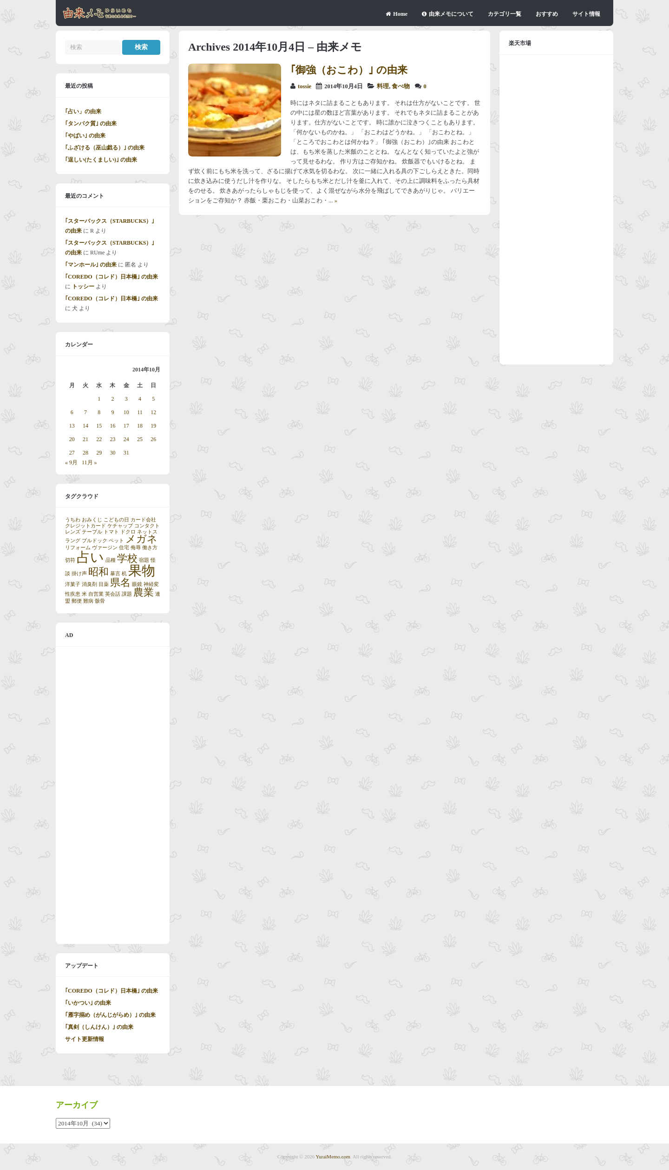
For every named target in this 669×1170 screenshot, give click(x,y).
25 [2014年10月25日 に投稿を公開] (140, 439)
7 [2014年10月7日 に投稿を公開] (85, 412)
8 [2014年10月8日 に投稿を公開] (99, 412)
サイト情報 (586, 14)
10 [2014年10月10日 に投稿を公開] (126, 412)
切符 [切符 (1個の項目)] (70, 560)
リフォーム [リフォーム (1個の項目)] (78, 547)
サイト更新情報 (84, 1039)
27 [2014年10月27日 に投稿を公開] (72, 452)
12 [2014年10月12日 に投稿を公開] (153, 412)
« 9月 (71, 462)
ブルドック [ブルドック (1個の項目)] (94, 540)
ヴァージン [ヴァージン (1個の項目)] (105, 547)
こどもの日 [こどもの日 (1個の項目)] (116, 519)
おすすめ (547, 14)
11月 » (89, 462)
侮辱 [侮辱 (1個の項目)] (136, 547)
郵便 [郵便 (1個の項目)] (77, 601)
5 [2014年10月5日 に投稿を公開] (153, 399)
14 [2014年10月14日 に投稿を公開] (85, 425)
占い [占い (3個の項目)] (90, 557)
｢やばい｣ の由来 (85, 135)
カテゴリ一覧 (504, 14)
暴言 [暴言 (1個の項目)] (115, 573)
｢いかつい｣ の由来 (88, 1003)
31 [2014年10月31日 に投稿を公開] (126, 452)
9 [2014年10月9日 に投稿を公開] (112, 412)
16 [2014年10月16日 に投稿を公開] (112, 425)
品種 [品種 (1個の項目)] (110, 560)
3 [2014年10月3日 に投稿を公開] (126, 399)
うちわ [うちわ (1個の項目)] (72, 519)
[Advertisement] (112, 795)
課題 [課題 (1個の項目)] (127, 594)
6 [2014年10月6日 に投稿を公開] (72, 412)
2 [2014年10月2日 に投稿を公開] (112, 399)
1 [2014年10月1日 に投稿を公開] (99, 399)
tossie (304, 86)
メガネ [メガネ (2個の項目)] (141, 539)
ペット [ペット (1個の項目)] (116, 540)
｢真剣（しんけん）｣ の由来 (99, 1027)
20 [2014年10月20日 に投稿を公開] (72, 439)
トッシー (83, 286)
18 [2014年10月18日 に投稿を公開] (140, 425)
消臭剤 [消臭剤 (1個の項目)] (89, 584)
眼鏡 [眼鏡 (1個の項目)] (137, 584)
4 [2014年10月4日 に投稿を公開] (139, 399)
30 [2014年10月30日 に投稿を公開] (112, 452)
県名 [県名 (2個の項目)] (120, 582)
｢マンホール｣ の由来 (91, 264)
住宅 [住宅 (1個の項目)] (124, 547)
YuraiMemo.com (333, 1156)
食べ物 (401, 86)
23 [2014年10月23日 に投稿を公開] (112, 439)
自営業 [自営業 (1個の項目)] (96, 594)
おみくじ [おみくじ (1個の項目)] (92, 519)
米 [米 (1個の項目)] (84, 594)
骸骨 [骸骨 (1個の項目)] (100, 601)
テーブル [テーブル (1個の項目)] (92, 531)
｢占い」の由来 (83, 111)
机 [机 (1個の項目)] (124, 573)
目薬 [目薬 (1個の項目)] (103, 584)
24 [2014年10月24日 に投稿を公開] (126, 439)
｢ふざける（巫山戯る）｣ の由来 (104, 147)
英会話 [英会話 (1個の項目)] (112, 594)
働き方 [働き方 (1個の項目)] (149, 547)
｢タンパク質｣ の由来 (91, 123)
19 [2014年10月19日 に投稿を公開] (153, 425)
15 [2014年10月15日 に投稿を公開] (99, 425)
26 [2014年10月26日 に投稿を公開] (153, 439)
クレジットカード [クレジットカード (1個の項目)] (85, 525)
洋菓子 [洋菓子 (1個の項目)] (72, 584)
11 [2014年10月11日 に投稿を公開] (140, 412)
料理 (383, 86)
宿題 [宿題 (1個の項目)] (144, 560)
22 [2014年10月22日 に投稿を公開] (99, 439)
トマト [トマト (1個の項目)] (111, 531)
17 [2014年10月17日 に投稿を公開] (126, 425)
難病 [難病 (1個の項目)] (88, 601)
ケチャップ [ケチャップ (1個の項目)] (120, 525)
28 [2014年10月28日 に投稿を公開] (85, 452)
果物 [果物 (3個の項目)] (141, 570)
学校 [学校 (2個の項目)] (127, 558)
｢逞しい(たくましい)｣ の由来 (101, 159)
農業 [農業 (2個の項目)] (143, 592)
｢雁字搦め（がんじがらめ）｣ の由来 (110, 1015)
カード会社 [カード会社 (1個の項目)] (143, 519)
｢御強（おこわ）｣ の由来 (348, 70)
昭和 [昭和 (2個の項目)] (98, 572)
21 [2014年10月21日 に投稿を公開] (85, 439)
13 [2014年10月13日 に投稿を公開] (72, 425)
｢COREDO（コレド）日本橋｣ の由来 (111, 276)
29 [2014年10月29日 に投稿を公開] (99, 452)
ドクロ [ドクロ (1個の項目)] (128, 531)
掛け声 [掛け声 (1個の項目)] (79, 573)
